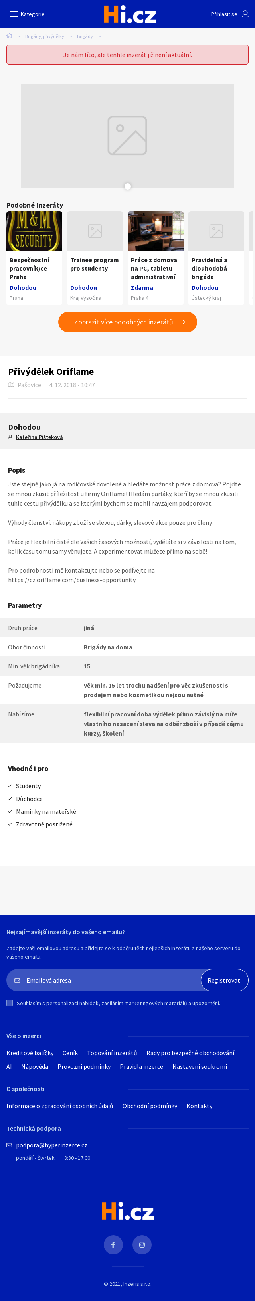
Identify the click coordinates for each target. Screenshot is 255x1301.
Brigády (85, 36)
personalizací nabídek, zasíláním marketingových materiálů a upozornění (132, 1003)
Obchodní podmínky (150, 1106)
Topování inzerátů (112, 1053)
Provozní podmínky (84, 1066)
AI (9, 1066)
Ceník (70, 1053)
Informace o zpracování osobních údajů (59, 1106)
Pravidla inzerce (141, 1066)
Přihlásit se (224, 14)
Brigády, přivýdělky (44, 36)
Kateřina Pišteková (39, 437)
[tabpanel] (127, 136)
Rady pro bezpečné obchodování (190, 1053)
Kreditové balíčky (29, 1053)
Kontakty (199, 1106)
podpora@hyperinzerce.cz (51, 1145)
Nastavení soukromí (199, 1066)
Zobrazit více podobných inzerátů (123, 321)
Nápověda (34, 1066)
